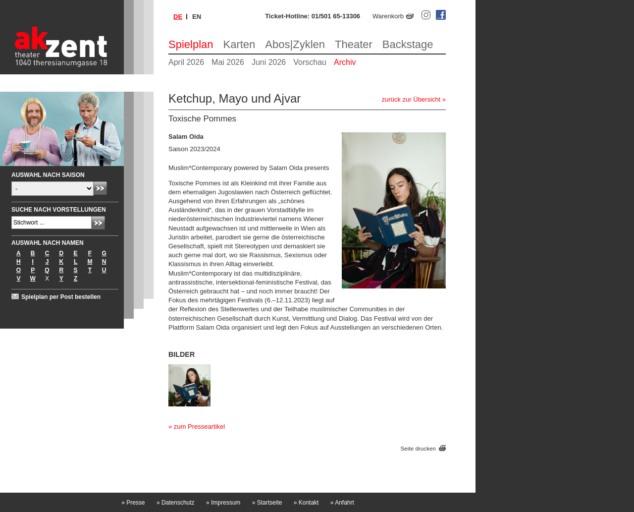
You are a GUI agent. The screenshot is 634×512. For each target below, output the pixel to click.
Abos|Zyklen (295, 44)
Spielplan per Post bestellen (61, 296)
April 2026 (186, 62)
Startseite (267, 502)
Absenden (100, 188)
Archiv (345, 62)
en (196, 16)
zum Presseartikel (199, 426)
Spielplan (190, 44)
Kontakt (306, 502)
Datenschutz (176, 502)
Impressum (223, 502)
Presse (133, 502)
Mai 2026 (227, 62)
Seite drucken (418, 448)
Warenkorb (388, 16)
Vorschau (309, 62)
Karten (239, 44)
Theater (353, 44)
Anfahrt (342, 502)
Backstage (407, 44)
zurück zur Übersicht (411, 99)
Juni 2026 (269, 62)
